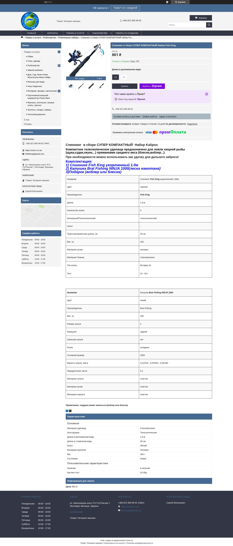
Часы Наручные (35, 86)
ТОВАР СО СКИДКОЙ (125, 8)
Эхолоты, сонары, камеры (39, 110)
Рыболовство (100, 33)
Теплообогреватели (36, 114)
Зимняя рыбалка (35, 70)
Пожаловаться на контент (114, 543)
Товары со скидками (126, 33)
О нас (26, 120)
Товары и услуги (75, 33)
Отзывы (28, 124)
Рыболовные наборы (68, 37)
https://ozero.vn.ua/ (33, 150)
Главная (31, 33)
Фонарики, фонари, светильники (42, 91)
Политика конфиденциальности (140, 543)
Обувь (30, 56)
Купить (124, 86)
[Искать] (209, 25)
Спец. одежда (34, 61)
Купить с (152, 86)
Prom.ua (129, 540)
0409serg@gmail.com (34, 154)
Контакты (52, 33)
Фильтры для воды (36, 82)
